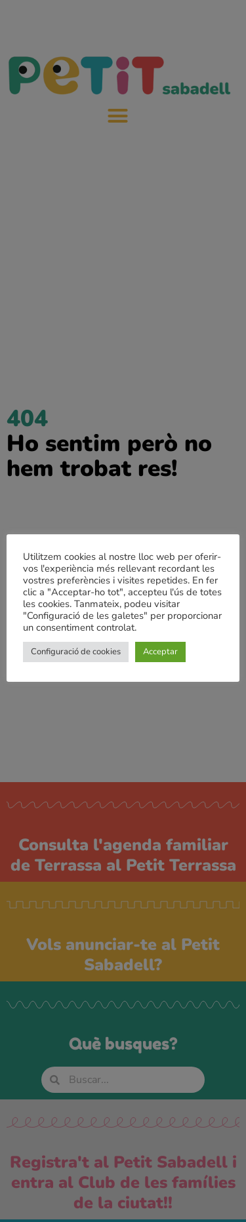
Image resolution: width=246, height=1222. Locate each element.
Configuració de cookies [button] (76, 652)
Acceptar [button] (160, 652)
